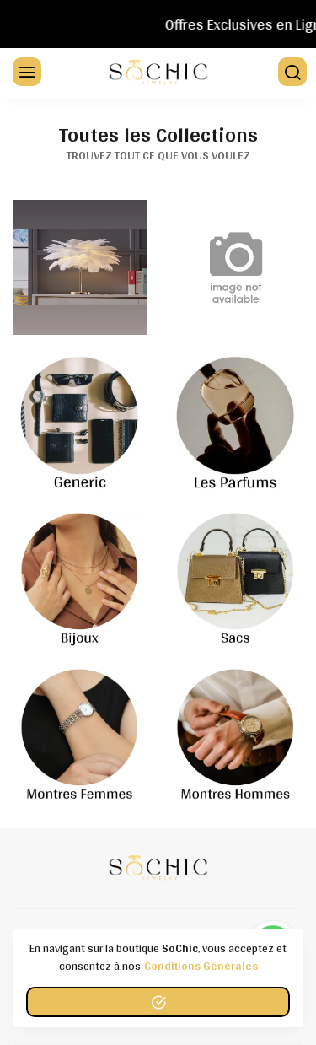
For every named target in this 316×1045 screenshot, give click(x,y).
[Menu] (25, 73)
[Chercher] (290, 73)
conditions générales (201, 966)
